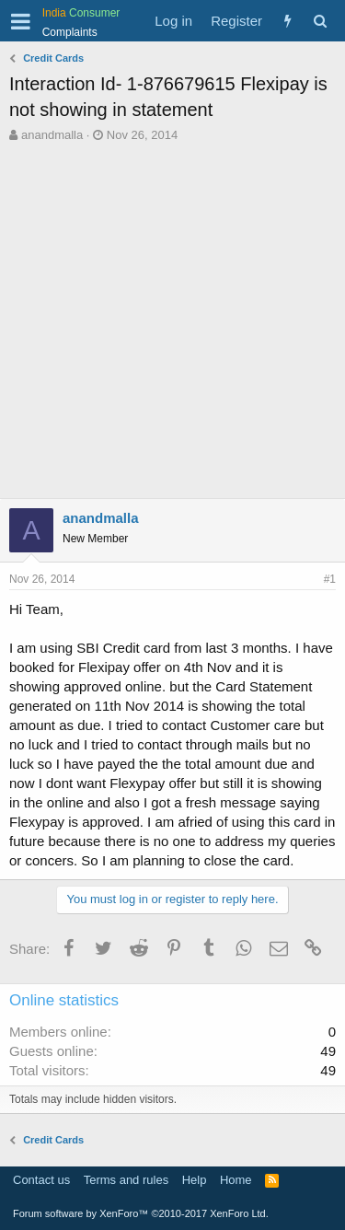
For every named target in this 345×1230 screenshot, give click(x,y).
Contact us (41, 1180)
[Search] (320, 21)
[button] (21, 21)
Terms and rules (126, 1180)
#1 (330, 579)
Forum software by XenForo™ (141, 1213)
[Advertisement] (172, 325)
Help (194, 1180)
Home (236, 1180)
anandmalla (52, 135)
